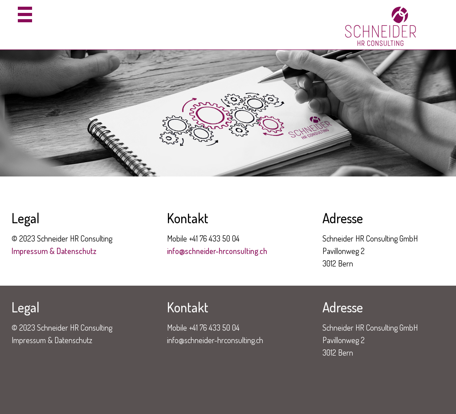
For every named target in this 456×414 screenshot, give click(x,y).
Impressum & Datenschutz (54, 251)
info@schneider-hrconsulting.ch (217, 251)
